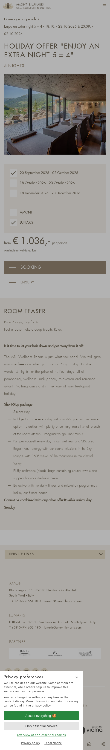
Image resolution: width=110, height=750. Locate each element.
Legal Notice (53, 743)
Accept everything (41, 716)
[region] (41, 694)
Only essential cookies (41, 726)
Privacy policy (30, 743)
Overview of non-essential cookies (41, 735)
